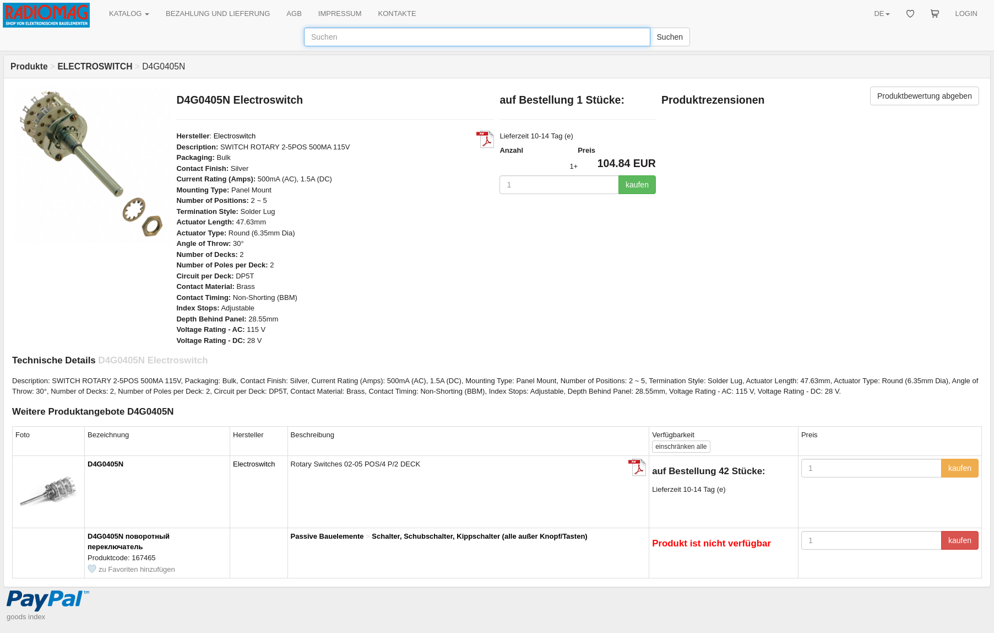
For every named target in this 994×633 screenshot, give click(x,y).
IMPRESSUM (340, 13)
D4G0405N (105, 464)
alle (681, 446)
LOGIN (966, 13)
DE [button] (881, 13)
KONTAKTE (397, 13)
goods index (26, 617)
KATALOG (129, 13)
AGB (293, 13)
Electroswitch (235, 136)
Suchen (670, 37)
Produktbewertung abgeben (924, 96)
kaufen (637, 184)
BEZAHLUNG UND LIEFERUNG (218, 13)
